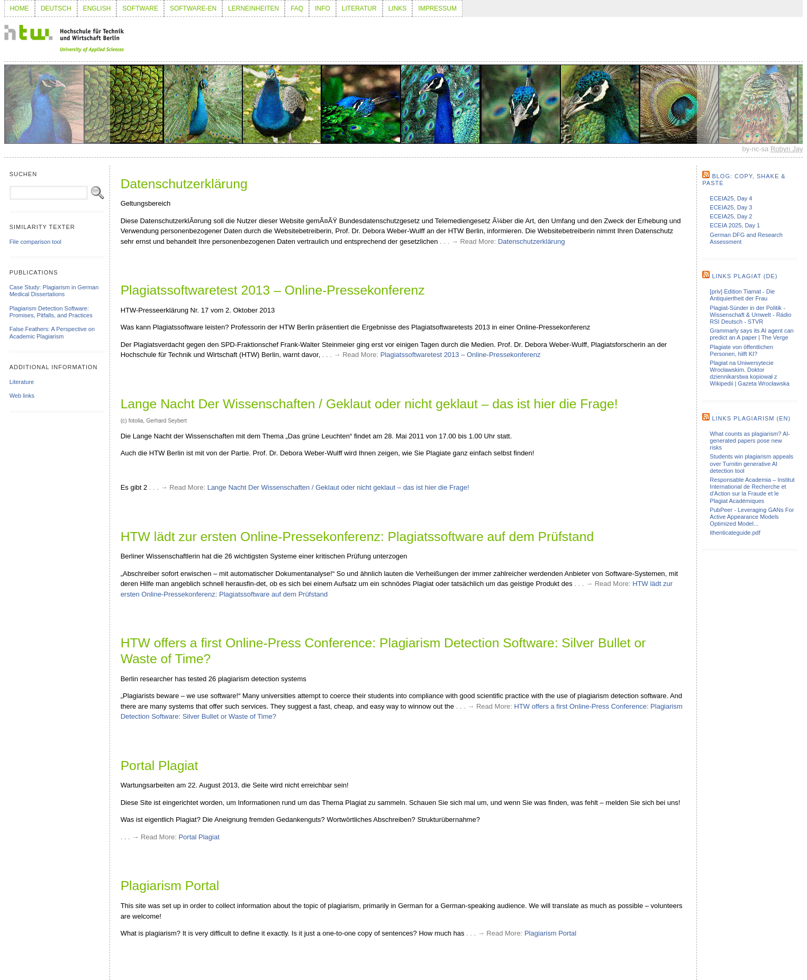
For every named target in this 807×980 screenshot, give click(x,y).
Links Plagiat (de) (744, 276)
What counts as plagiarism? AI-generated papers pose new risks (750, 441)
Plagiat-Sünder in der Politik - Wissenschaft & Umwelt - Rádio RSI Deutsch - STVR (750, 315)
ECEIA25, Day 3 (731, 207)
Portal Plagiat (159, 765)
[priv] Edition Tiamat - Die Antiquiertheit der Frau (742, 294)
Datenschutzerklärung (184, 184)
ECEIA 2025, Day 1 (735, 225)
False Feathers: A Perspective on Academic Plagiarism (52, 332)
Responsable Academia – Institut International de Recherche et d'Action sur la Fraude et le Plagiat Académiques (752, 490)
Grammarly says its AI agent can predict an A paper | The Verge (751, 334)
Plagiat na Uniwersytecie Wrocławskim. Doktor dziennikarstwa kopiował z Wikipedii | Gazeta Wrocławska (750, 373)
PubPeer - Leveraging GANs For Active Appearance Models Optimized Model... (752, 517)
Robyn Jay (786, 149)
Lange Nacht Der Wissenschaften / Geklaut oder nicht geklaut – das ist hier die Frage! (369, 404)
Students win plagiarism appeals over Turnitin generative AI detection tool (751, 463)
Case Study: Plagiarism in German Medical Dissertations (54, 290)
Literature (22, 382)
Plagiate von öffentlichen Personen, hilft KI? (741, 350)
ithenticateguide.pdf (735, 532)
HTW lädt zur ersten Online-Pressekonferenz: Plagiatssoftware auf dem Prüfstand (357, 536)
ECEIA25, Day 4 (731, 198)
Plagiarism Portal (170, 885)
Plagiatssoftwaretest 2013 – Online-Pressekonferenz (273, 290)
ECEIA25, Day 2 (731, 216)
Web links (22, 395)
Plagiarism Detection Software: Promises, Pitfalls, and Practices (51, 311)
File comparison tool (35, 242)
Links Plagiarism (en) (751, 418)
